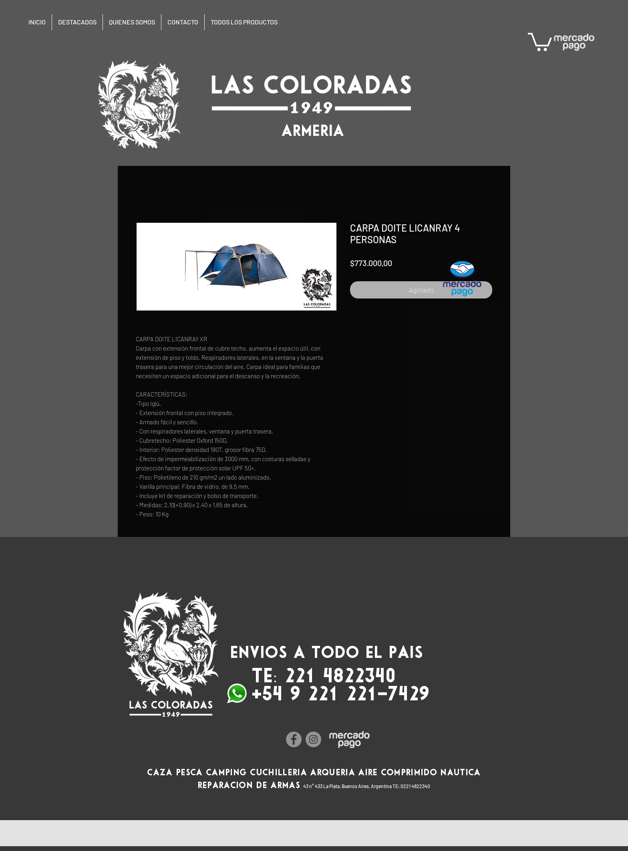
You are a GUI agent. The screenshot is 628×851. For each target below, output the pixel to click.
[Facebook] (294, 739)
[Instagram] (313, 739)
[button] (540, 41)
